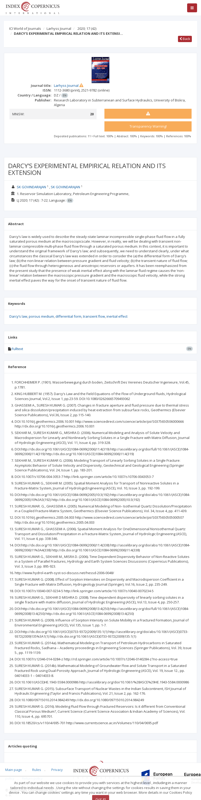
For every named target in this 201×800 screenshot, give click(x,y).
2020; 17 (86, 28)
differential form (68, 316)
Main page (13, 769)
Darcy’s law (18, 316)
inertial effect (117, 316)
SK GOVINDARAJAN (31, 187)
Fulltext (17, 348)
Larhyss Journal (59, 28)
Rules (36, 769)
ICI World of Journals (25, 28)
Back (185, 38)
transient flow (94, 316)
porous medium (41, 316)
